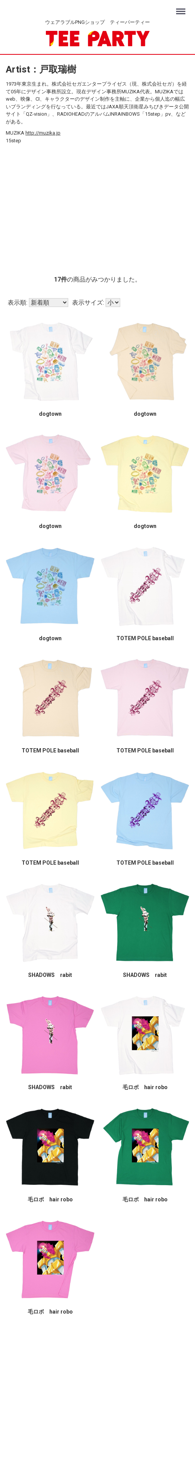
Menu (181, 8)
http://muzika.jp (43, 133)
